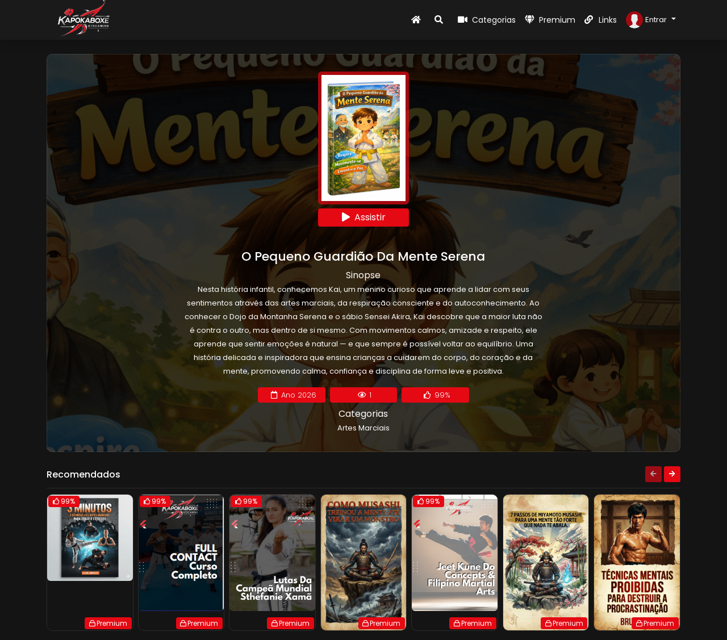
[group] (90, 562)
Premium (550, 20)
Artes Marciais (363, 428)
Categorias (487, 20)
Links (600, 20)
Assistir (364, 217)
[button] (650, 20)
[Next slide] (672, 474)
